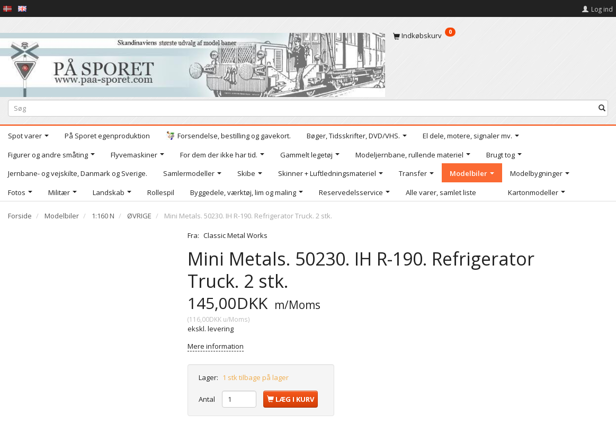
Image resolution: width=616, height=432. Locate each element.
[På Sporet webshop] (192, 62)
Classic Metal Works (235, 235)
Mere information (216, 346)
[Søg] (602, 108)
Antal (208, 399)
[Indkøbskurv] (500, 35)
